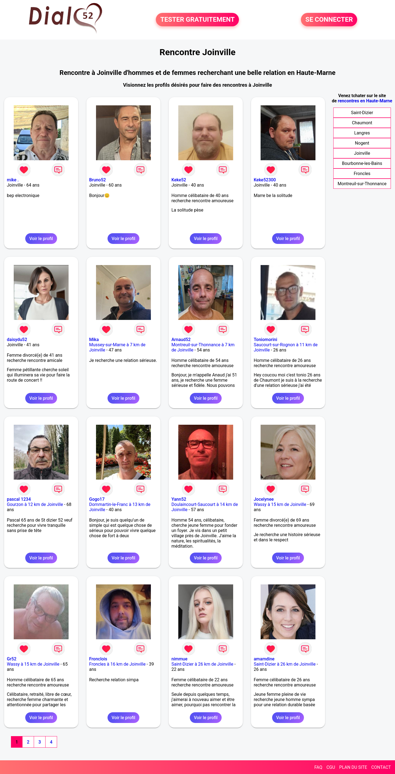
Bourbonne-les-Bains (362, 163)
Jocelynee (264, 499)
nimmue (179, 659)
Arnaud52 (181, 339)
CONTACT (381, 767)
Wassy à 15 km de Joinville (280, 504)
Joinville (362, 153)
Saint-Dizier (362, 112)
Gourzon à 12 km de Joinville (35, 504)
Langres (362, 133)
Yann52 (178, 499)
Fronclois (98, 659)
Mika (94, 339)
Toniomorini (265, 339)
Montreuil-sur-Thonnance (362, 183)
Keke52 (178, 179)
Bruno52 (97, 179)
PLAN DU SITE (353, 767)
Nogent (362, 143)
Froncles (362, 173)
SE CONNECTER (329, 20)
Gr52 (11, 659)
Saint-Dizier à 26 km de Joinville (202, 664)
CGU (330, 767)
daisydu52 (17, 339)
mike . (13, 179)
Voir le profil (41, 238)
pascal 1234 (19, 499)
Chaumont (362, 122)
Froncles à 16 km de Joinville (117, 664)
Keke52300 (265, 179)
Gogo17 (97, 499)
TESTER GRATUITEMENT (197, 20)
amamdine (264, 659)
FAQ (318, 767)
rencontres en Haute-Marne (365, 100)
